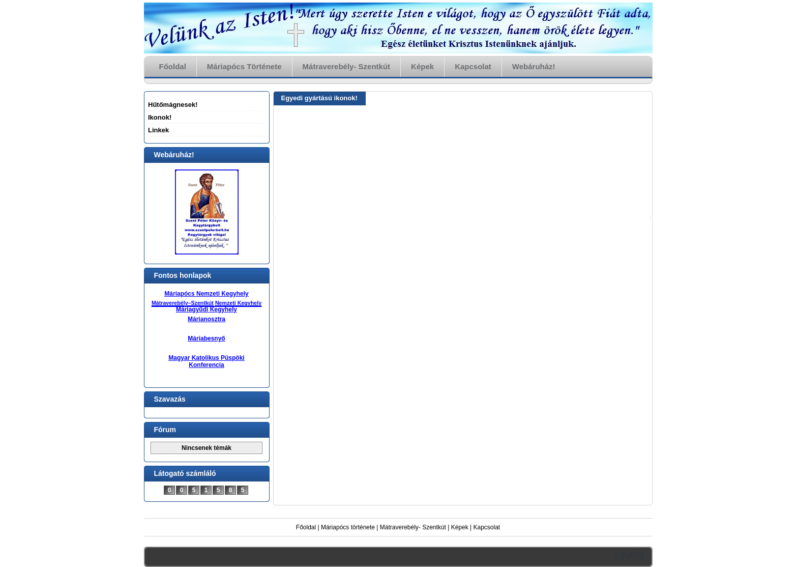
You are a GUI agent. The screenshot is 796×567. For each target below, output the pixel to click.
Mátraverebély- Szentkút (413, 527)
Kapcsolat (487, 527)
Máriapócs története (348, 527)
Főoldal (306, 527)
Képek (459, 527)
